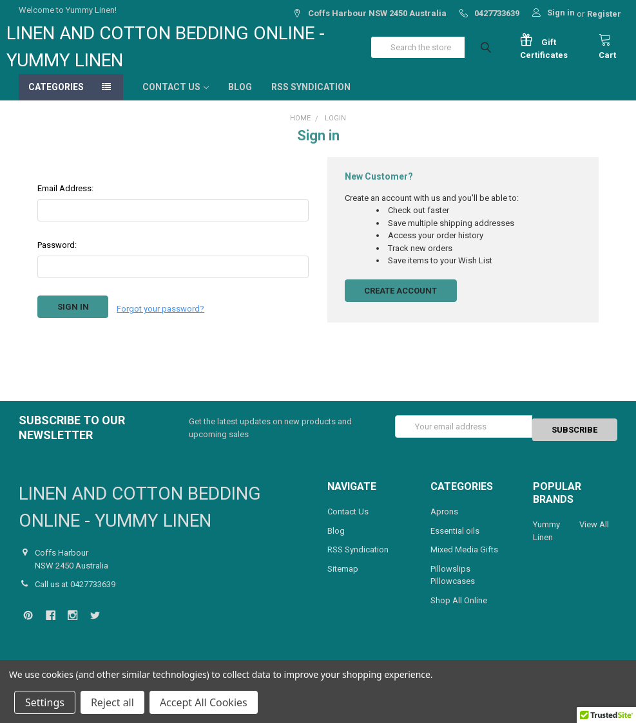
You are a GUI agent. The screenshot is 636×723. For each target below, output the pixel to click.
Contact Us (175, 100)
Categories (56, 100)
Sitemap (342, 582)
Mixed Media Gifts (464, 562)
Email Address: (65, 201)
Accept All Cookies (203, 702)
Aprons (444, 524)
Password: (57, 258)
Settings (44, 702)
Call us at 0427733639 (75, 597)
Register (604, 14)
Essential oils (454, 544)
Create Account (400, 303)
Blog (240, 100)
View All (594, 537)
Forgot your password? (160, 319)
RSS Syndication (311, 100)
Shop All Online (458, 613)
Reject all (112, 702)
